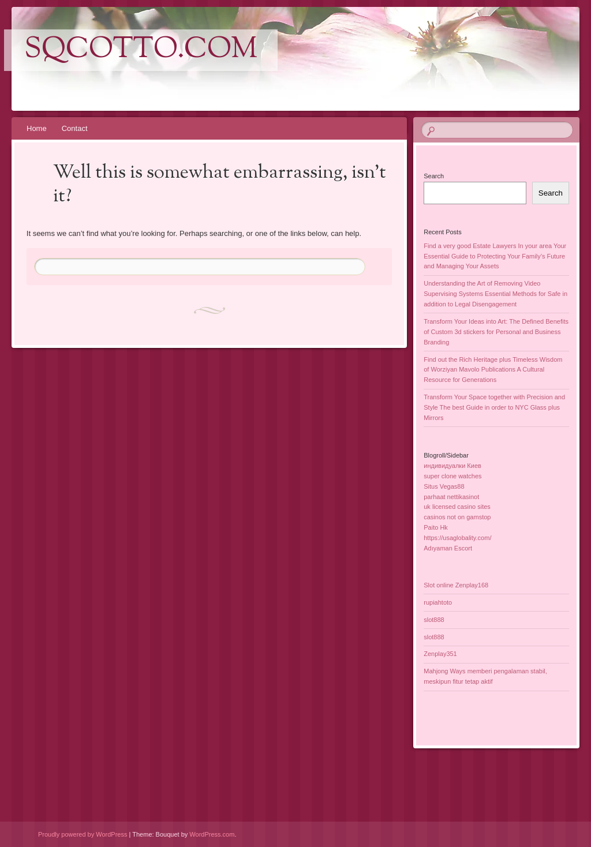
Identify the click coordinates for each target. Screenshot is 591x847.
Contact (75, 128)
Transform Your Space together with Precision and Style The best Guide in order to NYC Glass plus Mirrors (494, 407)
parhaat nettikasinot (451, 496)
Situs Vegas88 (444, 486)
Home (37, 128)
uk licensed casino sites (457, 506)
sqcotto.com (140, 50)
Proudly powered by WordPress (82, 834)
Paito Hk (436, 527)
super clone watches (452, 476)
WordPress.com (211, 834)
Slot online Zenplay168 (456, 585)
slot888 (434, 619)
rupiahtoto (438, 602)
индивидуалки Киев (452, 465)
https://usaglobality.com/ (457, 537)
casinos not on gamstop (457, 517)
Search (434, 176)
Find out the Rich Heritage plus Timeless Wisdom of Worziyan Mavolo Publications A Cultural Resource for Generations (493, 370)
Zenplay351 (440, 653)
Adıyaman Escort (448, 548)
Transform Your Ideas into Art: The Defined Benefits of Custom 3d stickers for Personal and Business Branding (496, 332)
